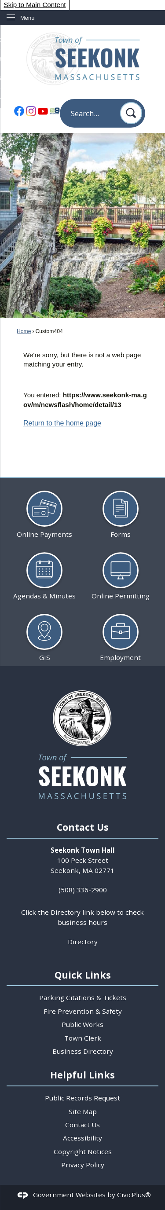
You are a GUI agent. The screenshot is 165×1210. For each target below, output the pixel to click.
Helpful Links (82, 1074)
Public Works (82, 1024)
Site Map (83, 1111)
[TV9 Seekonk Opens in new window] (54, 111)
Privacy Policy (82, 1164)
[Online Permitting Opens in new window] (120, 572)
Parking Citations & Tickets (82, 997)
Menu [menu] (27, 18)
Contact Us (82, 1124)
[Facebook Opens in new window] (19, 111)
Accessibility (82, 1137)
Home (24, 331)
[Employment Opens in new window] (120, 633)
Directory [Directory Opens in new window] (83, 941)
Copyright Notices (83, 1151)
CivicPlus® (134, 1195)
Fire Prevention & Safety (83, 1011)
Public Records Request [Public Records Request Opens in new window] (82, 1097)
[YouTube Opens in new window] (43, 111)
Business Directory (82, 1051)
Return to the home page (62, 423)
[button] (131, 113)
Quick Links (83, 974)
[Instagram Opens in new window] (31, 111)
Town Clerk (82, 1038)
